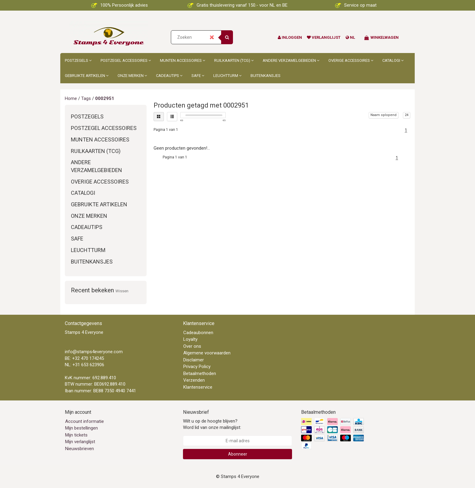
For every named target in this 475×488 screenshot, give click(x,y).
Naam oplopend (383, 115)
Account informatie (84, 421)
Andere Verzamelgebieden (291, 60)
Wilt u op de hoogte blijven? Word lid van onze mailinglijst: (212, 424)
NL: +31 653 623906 (84, 364)
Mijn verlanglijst (80, 441)
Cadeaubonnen (198, 332)
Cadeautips (169, 75)
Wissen (121, 291)
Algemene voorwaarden (207, 353)
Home (71, 98)
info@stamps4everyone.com (94, 351)
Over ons (192, 346)
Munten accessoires (182, 60)
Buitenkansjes (266, 75)
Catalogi (393, 60)
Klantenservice (197, 387)
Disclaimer (193, 360)
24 (406, 115)
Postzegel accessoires (126, 60)
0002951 (104, 98)
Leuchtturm (227, 75)
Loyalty (190, 339)
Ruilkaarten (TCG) (234, 60)
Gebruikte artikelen (86, 75)
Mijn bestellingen (81, 428)
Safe (197, 75)
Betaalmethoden (199, 373)
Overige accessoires (350, 60)
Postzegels (78, 60)
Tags (86, 98)
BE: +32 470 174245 (84, 358)
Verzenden (194, 380)
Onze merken (132, 75)
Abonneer (237, 454)
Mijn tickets (76, 435)
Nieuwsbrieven (79, 448)
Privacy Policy (197, 366)
